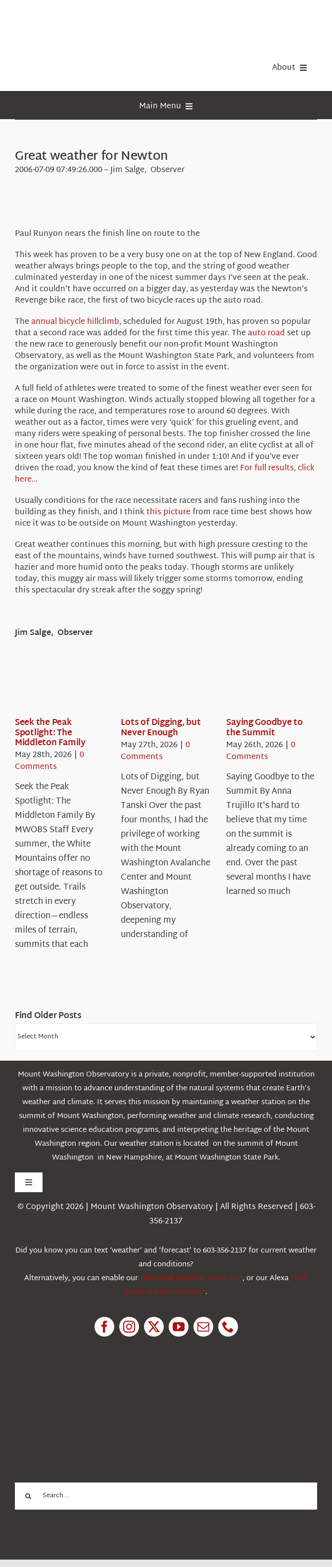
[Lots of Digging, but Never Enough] (156, 687)
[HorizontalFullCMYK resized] (89, 19)
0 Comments (49, 761)
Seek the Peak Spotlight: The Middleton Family (50, 733)
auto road (266, 333)
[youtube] (179, 1327)
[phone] (228, 1327)
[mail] (203, 1327)
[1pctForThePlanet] (89, 1392)
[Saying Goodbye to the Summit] (261, 687)
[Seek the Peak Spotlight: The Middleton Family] (50, 687)
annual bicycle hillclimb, (76, 322)
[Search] (28, 1496)
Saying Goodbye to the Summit (264, 727)
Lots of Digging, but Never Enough (161, 727)
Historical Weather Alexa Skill (191, 1278)
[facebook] (104, 1327)
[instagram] (129, 1327)
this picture (168, 512)
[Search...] (166, 1496)
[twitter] (154, 1327)
